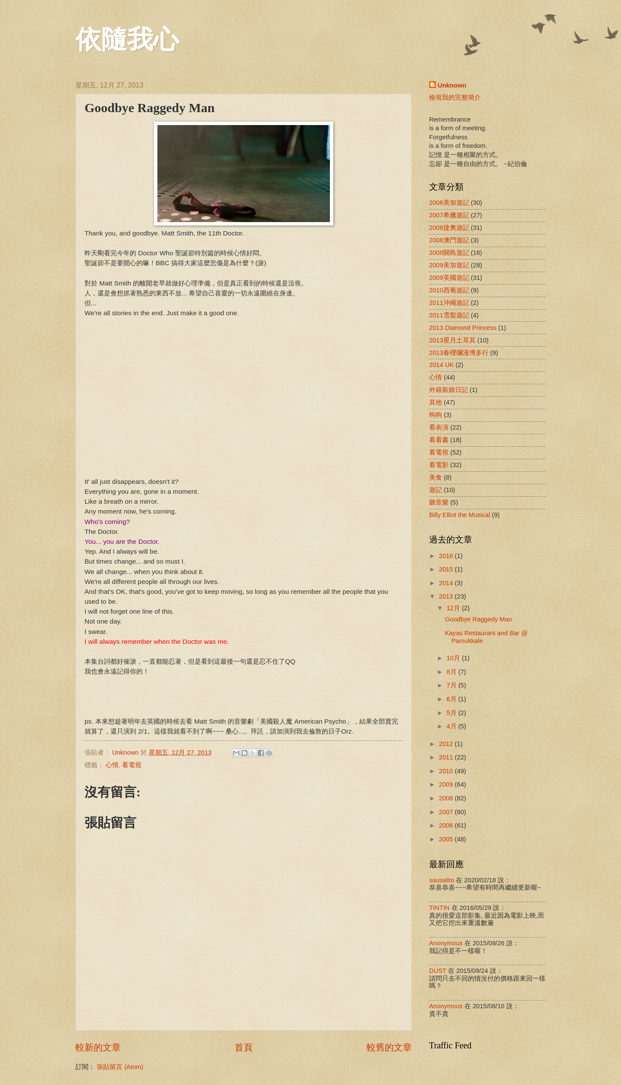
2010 (447, 771)
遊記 (435, 489)
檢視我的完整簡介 (455, 97)
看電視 (131, 765)
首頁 (244, 1047)
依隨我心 (127, 39)
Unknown (452, 85)
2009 (447, 784)
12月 (453, 608)
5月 (452, 712)
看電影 (438, 464)
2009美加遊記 (449, 265)
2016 (447, 555)
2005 (447, 839)
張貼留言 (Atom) (120, 1066)
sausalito (441, 880)
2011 (447, 757)
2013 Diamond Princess (462, 327)
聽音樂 (438, 502)
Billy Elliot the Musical (459, 514)
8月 (452, 671)
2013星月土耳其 (452, 340)
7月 (452, 685)
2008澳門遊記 (449, 240)
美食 (435, 477)
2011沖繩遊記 (449, 302)
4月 (452, 726)
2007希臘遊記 (449, 215)
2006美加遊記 (449, 202)
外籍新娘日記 (448, 389)
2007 (447, 812)
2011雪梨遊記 (449, 315)
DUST (437, 970)
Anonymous (446, 943)
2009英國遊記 (449, 277)
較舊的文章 (389, 1047)
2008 (447, 798)
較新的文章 (98, 1047)
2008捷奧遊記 (449, 227)
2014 (447, 583)
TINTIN (439, 907)
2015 (447, 569)
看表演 (438, 427)
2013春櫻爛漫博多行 (459, 352)
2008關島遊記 (449, 252)
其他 (435, 402)
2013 (447, 596)
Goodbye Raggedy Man (478, 619)
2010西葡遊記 (449, 290)
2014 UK (441, 364)
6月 (452, 699)
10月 (453, 658)
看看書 (438, 439)
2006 (447, 825)
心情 (112, 765)
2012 (447, 743)
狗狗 (435, 414)
